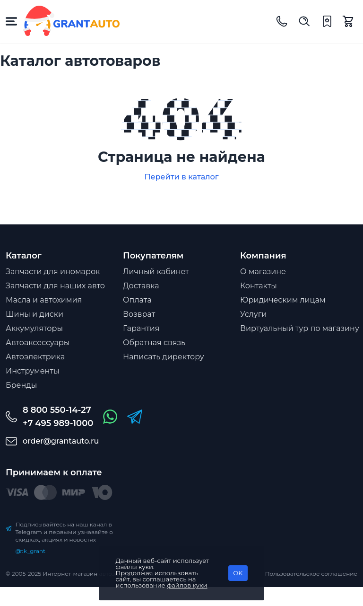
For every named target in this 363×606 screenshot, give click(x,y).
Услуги (253, 314)
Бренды (21, 385)
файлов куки (187, 585)
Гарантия (141, 328)
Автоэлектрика (35, 356)
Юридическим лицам (283, 299)
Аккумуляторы (34, 328)
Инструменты (33, 370)
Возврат (139, 314)
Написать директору (163, 356)
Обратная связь (154, 342)
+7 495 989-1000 (58, 423)
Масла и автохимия (44, 299)
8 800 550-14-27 (57, 410)
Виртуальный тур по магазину (299, 328)
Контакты (258, 285)
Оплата (137, 299)
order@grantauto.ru (61, 441)
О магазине (263, 271)
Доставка (141, 285)
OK (237, 573)
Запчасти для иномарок (53, 271)
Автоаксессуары (37, 342)
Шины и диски (34, 314)
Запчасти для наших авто (55, 285)
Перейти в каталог (181, 176)
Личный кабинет (156, 271)
